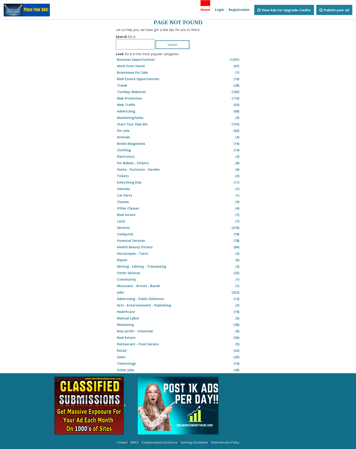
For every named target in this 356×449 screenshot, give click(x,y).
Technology (178, 363)
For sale (178, 130)
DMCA (134, 442)
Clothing (178, 150)
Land (178, 221)
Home (205, 9)
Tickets (178, 176)
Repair (178, 260)
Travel (178, 85)
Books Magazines (178, 143)
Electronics (178, 156)
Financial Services (178, 240)
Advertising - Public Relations (178, 299)
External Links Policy (225, 442)
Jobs (178, 292)
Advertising (178, 111)
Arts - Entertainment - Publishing (178, 305)
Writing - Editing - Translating (178, 266)
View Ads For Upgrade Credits (284, 10)
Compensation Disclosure (160, 442)
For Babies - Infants (178, 163)
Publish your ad (334, 10)
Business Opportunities (178, 59)
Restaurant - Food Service (178, 344)
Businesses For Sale (178, 72)
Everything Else (178, 182)
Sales (178, 357)
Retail (178, 350)
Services (178, 227)
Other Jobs (178, 370)
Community (178, 279)
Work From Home (178, 66)
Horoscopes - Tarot (178, 253)
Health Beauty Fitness (178, 247)
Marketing (178, 325)
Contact (122, 442)
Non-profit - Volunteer (178, 331)
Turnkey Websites (178, 92)
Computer (178, 234)
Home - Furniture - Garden (178, 169)
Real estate (178, 215)
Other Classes (178, 208)
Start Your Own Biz (178, 124)
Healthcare (178, 312)
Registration (239, 9)
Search (172, 44)
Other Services (178, 273)
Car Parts (178, 195)
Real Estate (178, 337)
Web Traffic (178, 105)
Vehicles (178, 189)
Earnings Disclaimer (194, 442)
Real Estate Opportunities (178, 79)
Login (219, 9)
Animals (178, 137)
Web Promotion (178, 98)
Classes (178, 202)
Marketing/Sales (178, 118)
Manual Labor (178, 318)
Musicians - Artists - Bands (178, 286)
